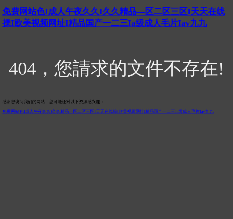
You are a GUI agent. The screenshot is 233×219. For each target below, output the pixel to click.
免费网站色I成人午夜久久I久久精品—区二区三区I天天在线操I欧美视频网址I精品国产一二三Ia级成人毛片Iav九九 (108, 111)
